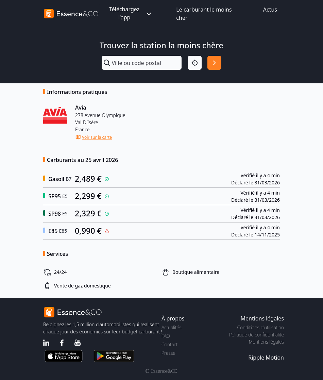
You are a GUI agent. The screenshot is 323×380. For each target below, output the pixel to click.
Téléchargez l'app (131, 13)
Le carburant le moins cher (204, 13)
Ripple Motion (266, 357)
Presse (168, 353)
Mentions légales (266, 341)
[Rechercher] (214, 63)
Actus (270, 9)
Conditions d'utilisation (260, 327)
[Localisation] (195, 63)
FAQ (166, 336)
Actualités (172, 327)
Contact (169, 344)
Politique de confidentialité (256, 334)
